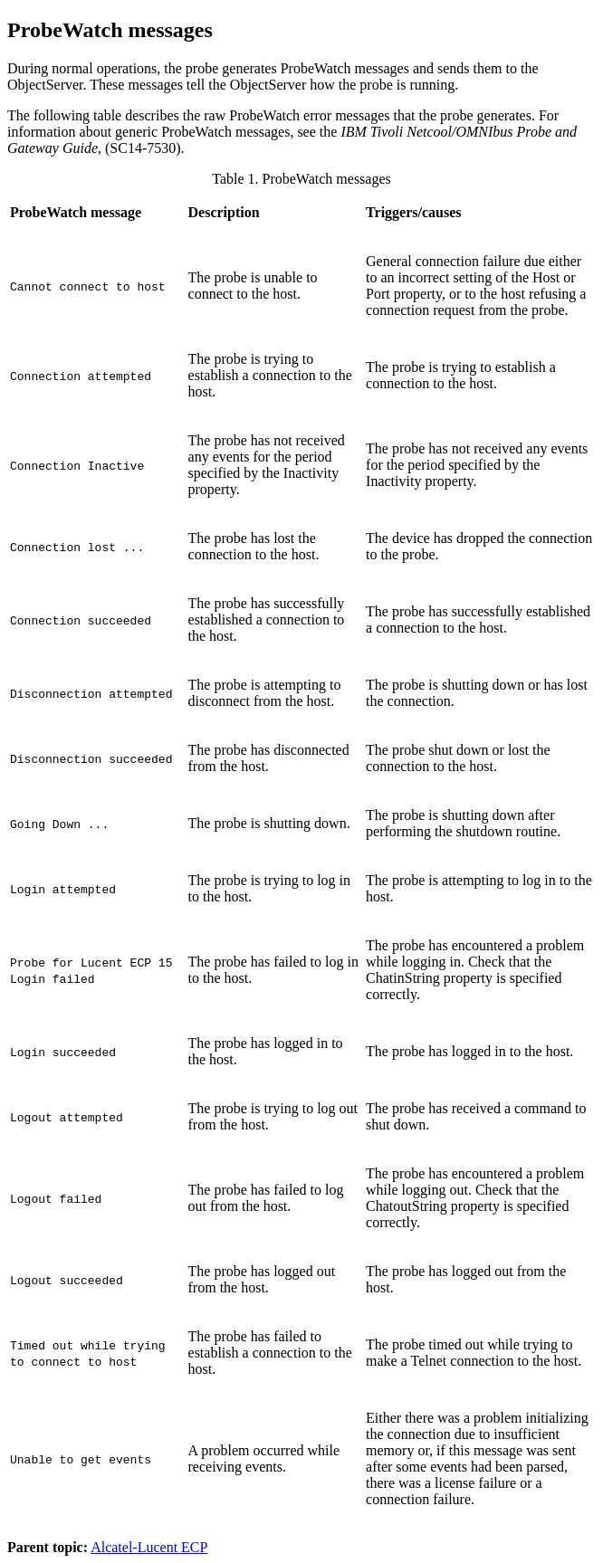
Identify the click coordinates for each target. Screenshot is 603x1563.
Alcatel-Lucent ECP (149, 1547)
